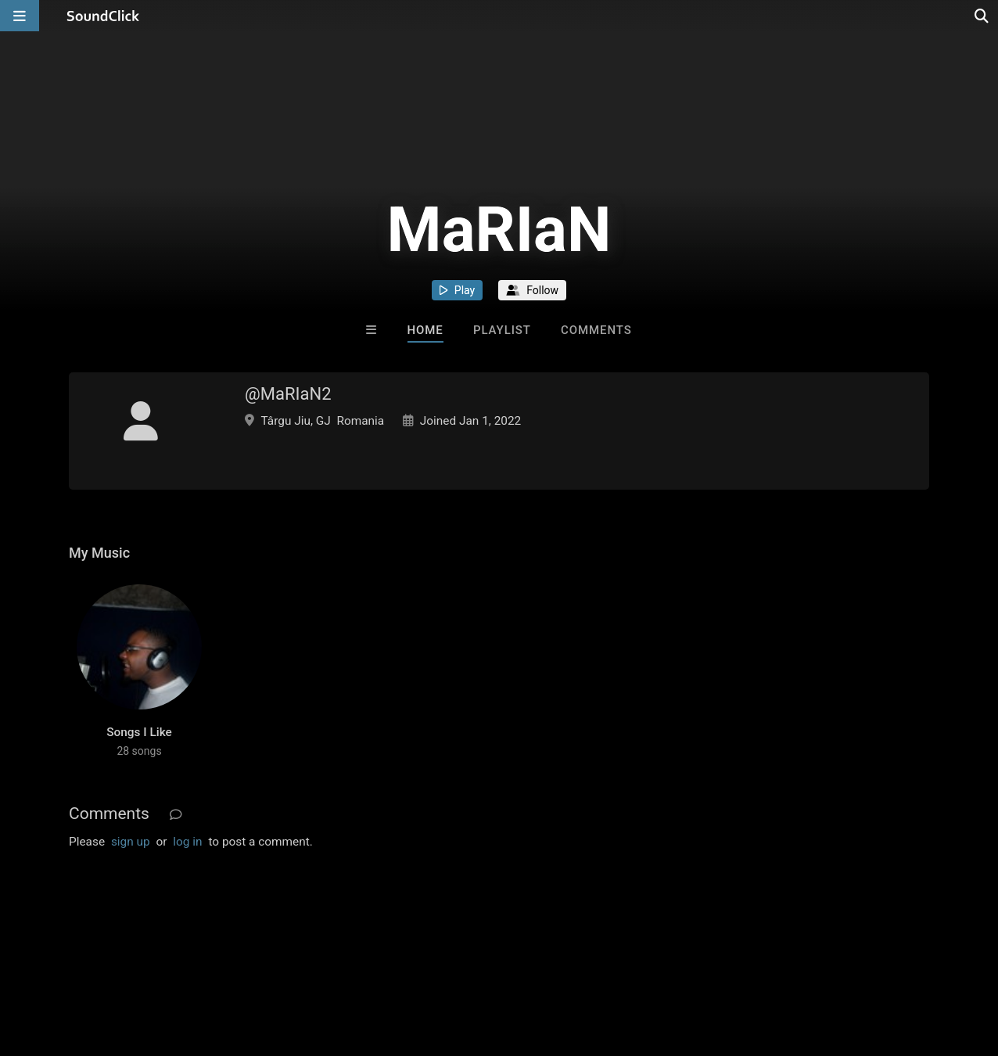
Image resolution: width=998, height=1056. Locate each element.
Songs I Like (139, 732)
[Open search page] (982, 15)
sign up (130, 842)
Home (425, 330)
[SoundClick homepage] (103, 15)
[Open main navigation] (19, 15)
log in (187, 842)
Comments (596, 330)
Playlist (502, 330)
